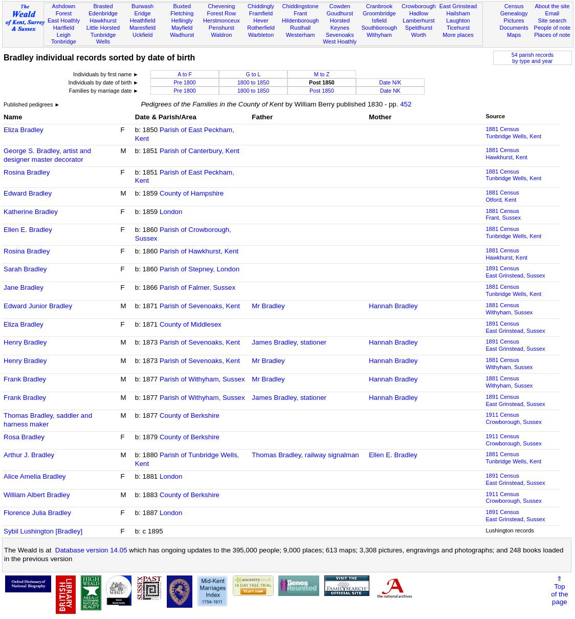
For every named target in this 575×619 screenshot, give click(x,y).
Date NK (390, 91)
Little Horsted (103, 28)
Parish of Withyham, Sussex (202, 379)
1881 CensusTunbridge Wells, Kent (513, 132)
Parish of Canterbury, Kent (199, 151)
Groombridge (379, 13)
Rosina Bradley (27, 172)
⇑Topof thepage (559, 590)
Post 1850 (321, 91)
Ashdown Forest (64, 9)
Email (552, 13)
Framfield (261, 13)
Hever (261, 20)
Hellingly (182, 20)
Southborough (379, 28)
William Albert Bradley (37, 495)
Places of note (552, 35)
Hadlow (418, 13)
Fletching (181, 13)
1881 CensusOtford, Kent (502, 196)
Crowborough (419, 6)
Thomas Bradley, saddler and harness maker (48, 420)
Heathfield (143, 20)
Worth (418, 35)
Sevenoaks (340, 35)
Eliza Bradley (23, 130)
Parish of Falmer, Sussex (197, 287)
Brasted (103, 6)
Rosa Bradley (24, 437)
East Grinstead (458, 6)
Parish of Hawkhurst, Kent (199, 251)
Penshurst (221, 28)
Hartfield (63, 28)
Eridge (143, 13)
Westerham (300, 35)
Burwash (142, 6)
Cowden (339, 6)
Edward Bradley (28, 193)
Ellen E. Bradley (28, 229)
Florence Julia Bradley (37, 513)
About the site (552, 6)
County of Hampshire (192, 193)
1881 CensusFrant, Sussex (503, 214)
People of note (552, 28)
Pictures (514, 20)
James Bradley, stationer (289, 342)
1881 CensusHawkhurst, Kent (506, 153)
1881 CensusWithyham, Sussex (509, 308)
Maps (514, 35)
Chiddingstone (300, 6)
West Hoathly (340, 41)
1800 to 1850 (253, 82)
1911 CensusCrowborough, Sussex (513, 418)
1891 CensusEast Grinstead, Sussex (515, 272)
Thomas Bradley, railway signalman (305, 455)
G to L (253, 74)
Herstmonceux (221, 20)
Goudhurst (339, 13)
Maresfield (142, 28)
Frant (300, 13)
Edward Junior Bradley (38, 306)
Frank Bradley (25, 379)
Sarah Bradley (25, 269)
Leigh (64, 35)
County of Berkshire (189, 415)
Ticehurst (458, 28)
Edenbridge (103, 13)
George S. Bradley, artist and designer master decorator (47, 155)
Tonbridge (63, 41)
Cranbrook (379, 6)
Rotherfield (261, 28)
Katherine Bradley (31, 212)
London (171, 212)
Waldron (221, 35)
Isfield (379, 20)
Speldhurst (418, 28)
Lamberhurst (418, 20)
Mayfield (181, 28)
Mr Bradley (268, 306)
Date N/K (390, 82)
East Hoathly (64, 20)
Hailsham (458, 13)
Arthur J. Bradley (29, 455)
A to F (185, 74)
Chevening (221, 6)
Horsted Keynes (340, 24)
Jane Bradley (23, 287)
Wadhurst (182, 35)
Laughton (458, 20)
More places (458, 35)
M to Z (321, 74)
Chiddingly (261, 6)
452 (405, 104)
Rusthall (300, 28)
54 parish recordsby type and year (533, 58)
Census (514, 6)
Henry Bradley (25, 342)
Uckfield (142, 35)
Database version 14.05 (91, 550)
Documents (514, 28)
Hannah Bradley (393, 306)
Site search (552, 20)
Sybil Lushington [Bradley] (43, 531)
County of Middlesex (191, 324)
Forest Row (221, 13)
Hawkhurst (103, 20)
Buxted (182, 6)
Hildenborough (300, 20)
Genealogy (514, 13)
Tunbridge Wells (103, 38)
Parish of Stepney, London (199, 269)
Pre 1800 (184, 82)
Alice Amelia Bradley (35, 476)
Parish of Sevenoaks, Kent (200, 306)
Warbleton (261, 35)
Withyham (379, 35)
